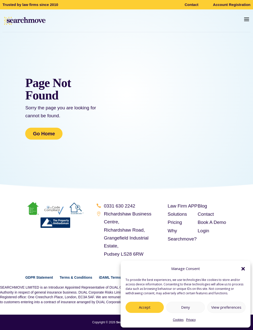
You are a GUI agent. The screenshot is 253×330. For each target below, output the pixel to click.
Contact (191, 5)
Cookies (178, 320)
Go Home (44, 133)
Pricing (175, 222)
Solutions (177, 214)
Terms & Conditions (76, 277)
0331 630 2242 (119, 206)
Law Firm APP (182, 206)
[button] (243, 268)
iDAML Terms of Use (115, 277)
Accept (144, 307)
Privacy (191, 320)
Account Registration (232, 5)
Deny (185, 307)
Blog (202, 206)
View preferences (226, 307)
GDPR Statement (39, 277)
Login (203, 230)
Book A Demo (212, 222)
